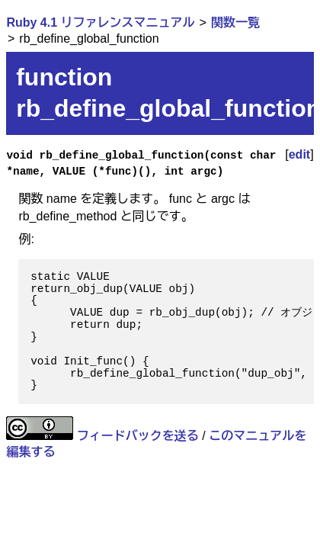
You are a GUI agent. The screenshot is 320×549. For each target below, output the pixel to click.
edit (299, 154)
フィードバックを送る (138, 435)
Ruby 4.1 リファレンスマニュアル (100, 22)
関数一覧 (235, 22)
